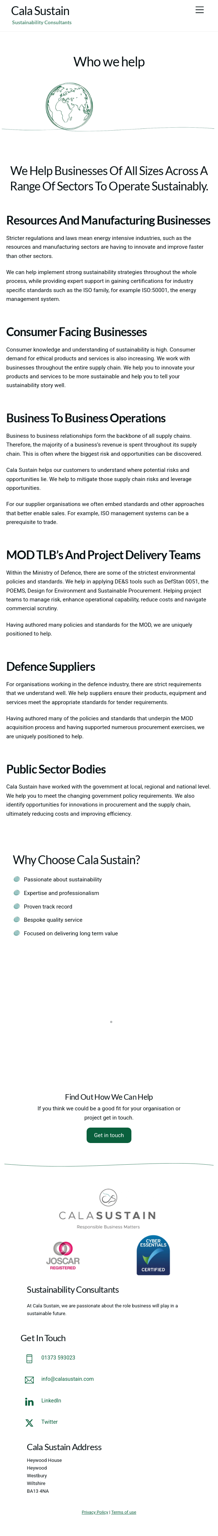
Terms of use (123, 1512)
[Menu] (199, 10)
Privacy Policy (95, 1512)
